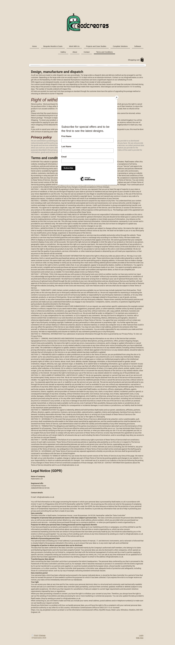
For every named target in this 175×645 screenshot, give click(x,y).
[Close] (116, 97)
